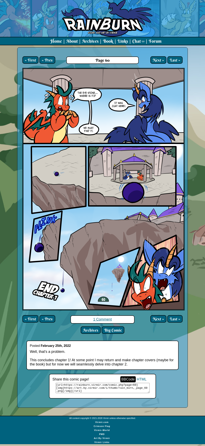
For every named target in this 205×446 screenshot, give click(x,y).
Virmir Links (101, 444)
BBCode (128, 379)
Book (108, 41)
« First (30, 60)
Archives (90, 41)
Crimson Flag (102, 428)
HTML (142, 379)
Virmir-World (102, 432)
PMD (102, 436)
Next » (158, 60)
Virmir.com (102, 424)
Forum (155, 41)
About (72, 41)
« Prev (47, 60)
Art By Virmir (102, 440)
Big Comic (113, 330)
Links (123, 41)
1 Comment (102, 319)
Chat (138, 41)
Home (56, 41)
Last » (175, 60)
